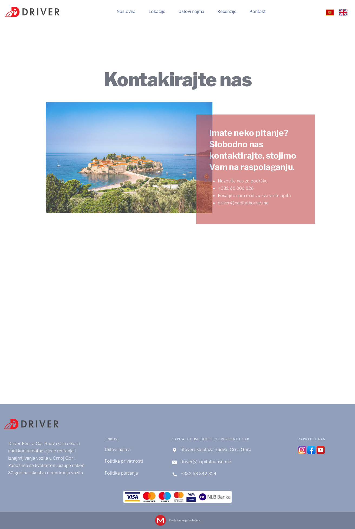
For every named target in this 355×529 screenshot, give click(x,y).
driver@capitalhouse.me (205, 461)
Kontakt (257, 11)
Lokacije (157, 11)
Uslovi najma (191, 11)
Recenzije (226, 11)
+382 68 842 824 (198, 473)
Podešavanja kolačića (184, 520)
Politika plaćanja (121, 473)
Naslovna (126, 11)
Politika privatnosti (124, 461)
